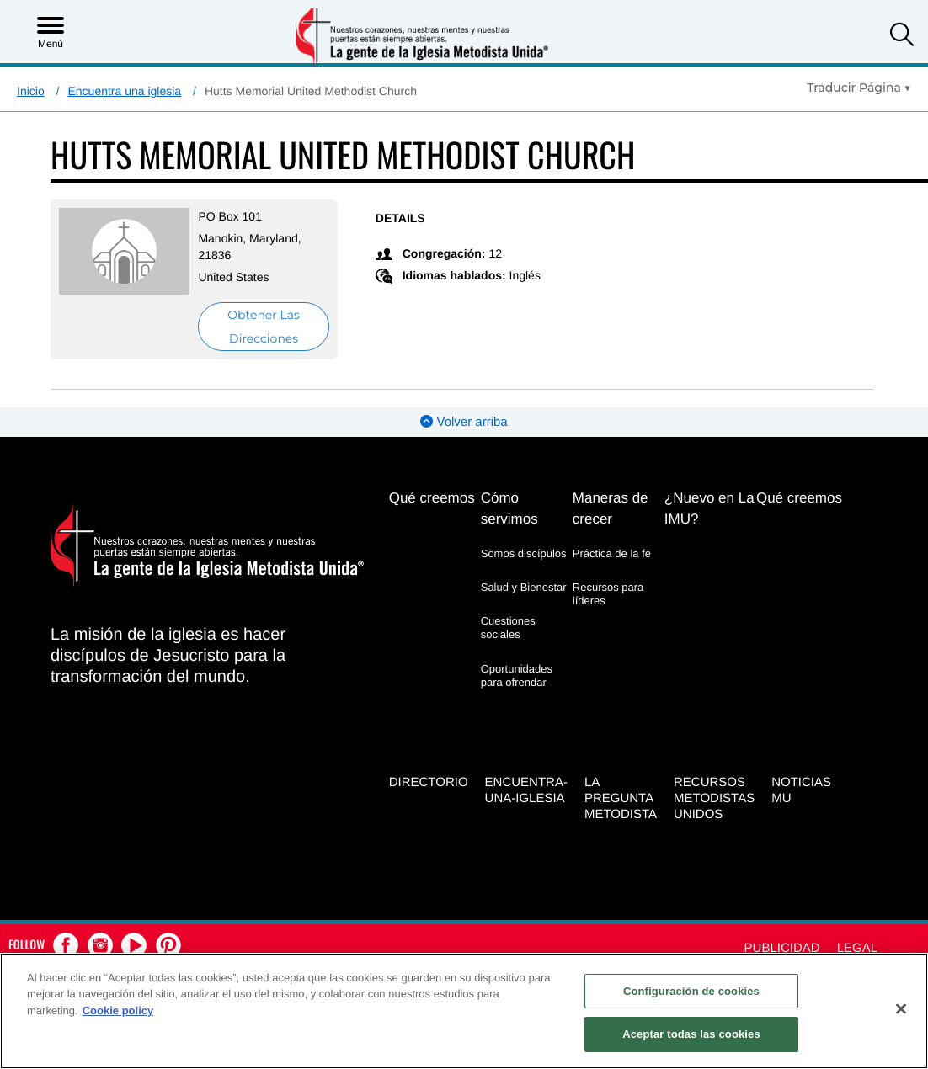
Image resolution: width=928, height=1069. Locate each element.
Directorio (428, 782)
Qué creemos (432, 498)
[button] (902, 37)
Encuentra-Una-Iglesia (526, 790)
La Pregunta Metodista (620, 798)
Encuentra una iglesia (124, 91)
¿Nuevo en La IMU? (709, 508)
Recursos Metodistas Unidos (714, 798)
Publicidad (782, 948)
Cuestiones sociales (508, 627)
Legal (857, 948)
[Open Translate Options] (859, 87)
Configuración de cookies (691, 991)
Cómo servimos (509, 508)
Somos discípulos (524, 553)
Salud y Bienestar (524, 587)
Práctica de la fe (612, 553)
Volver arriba (463, 422)
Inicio (31, 91)
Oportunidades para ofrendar (516, 675)
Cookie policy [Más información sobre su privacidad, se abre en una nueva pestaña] (118, 1010)
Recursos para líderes (608, 594)
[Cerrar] (901, 1008)
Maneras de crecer (610, 508)
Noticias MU (801, 790)
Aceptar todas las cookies (691, 1034)
